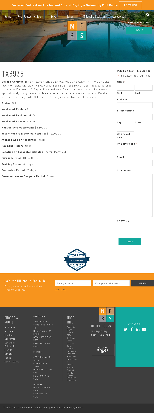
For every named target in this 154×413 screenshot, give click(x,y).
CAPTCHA (123, 221)
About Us (71, 327)
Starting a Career (71, 339)
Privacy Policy (75, 407)
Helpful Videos (70, 366)
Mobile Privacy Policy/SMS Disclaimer (71, 376)
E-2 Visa (70, 343)
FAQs (69, 335)
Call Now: (103, 350)
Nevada (9, 353)
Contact (70, 370)
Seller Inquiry (70, 347)
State (138, 122)
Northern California (10, 337)
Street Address (125, 110)
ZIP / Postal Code (123, 136)
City (119, 122)
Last (137, 93)
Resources (71, 356)
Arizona (9, 331)
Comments (124, 170)
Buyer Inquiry (70, 331)
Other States (12, 361)
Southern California (10, 344)
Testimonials (72, 360)
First (119, 93)
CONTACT (139, 30)
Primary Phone (127, 144)
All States (10, 327)
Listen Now (130, 5)
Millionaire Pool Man (138, 22)
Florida (8, 349)
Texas (8, 357)
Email (121, 157)
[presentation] (77, 297)
